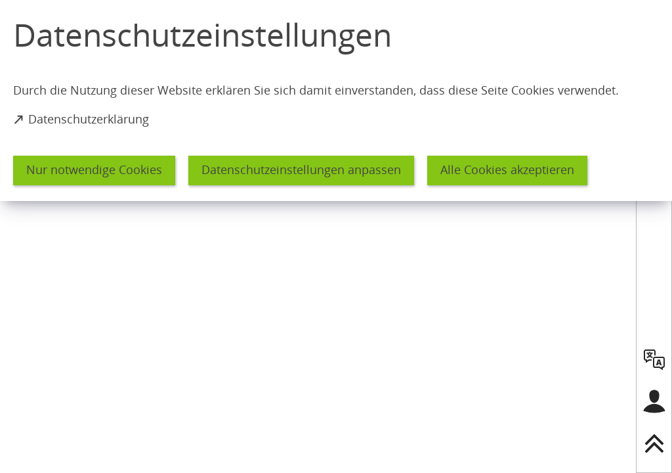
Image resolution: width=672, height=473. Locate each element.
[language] (654, 359)
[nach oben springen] (654, 443)
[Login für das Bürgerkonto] (654, 401)
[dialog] (336, 100)
